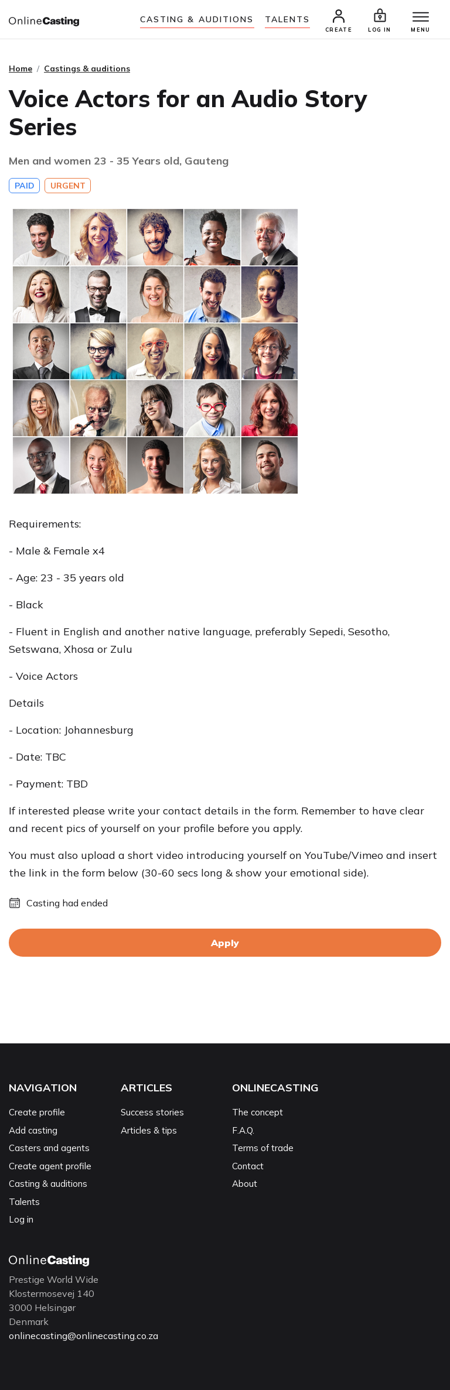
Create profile (37, 1112)
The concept (257, 1112)
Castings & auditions (87, 68)
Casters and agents (49, 1147)
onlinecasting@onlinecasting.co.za (83, 1335)
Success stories (152, 1112)
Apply (225, 943)
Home (20, 68)
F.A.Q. (243, 1130)
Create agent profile (50, 1166)
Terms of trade (263, 1147)
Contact (248, 1166)
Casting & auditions (197, 19)
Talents (288, 19)
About (244, 1183)
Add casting (33, 1130)
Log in (21, 1219)
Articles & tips (149, 1130)
